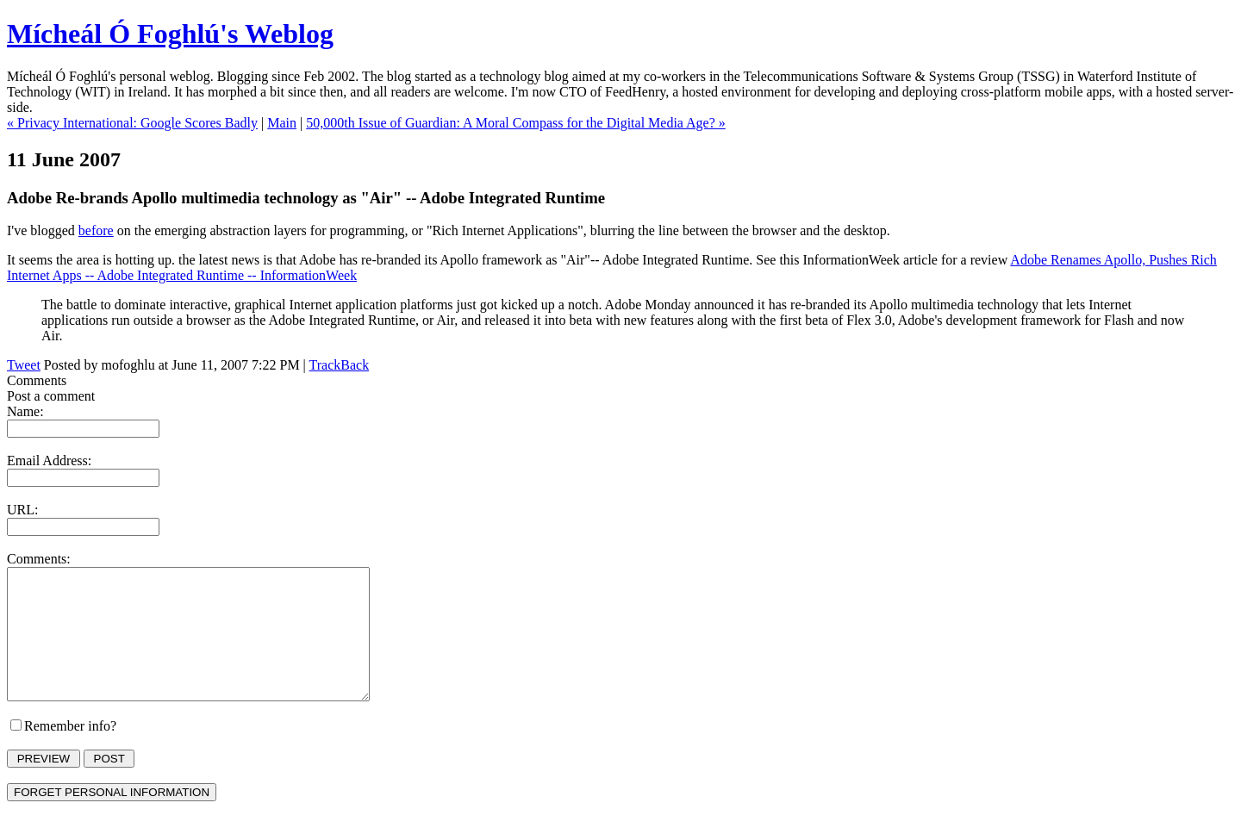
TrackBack (339, 365)
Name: (25, 411)
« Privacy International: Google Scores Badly (132, 122)
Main (281, 122)
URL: (22, 509)
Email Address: (49, 460)
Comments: (39, 558)
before (96, 230)
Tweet (24, 365)
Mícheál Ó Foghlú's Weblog (170, 33)
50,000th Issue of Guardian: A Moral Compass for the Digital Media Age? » (516, 122)
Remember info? (70, 751)
